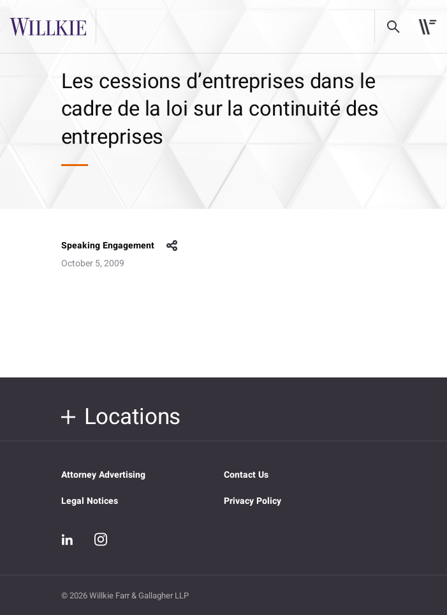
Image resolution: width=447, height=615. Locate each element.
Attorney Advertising (103, 475)
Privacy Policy (252, 501)
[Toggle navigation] (427, 26)
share (172, 246)
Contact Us (246, 475)
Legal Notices (89, 501)
